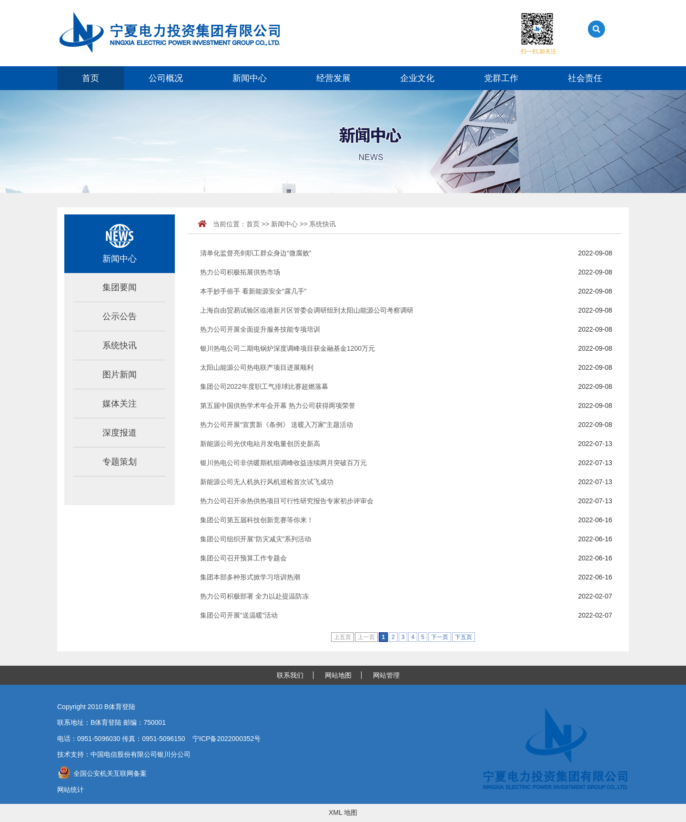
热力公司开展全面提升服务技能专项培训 (260, 329)
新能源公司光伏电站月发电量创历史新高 (260, 443)
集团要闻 (119, 287)
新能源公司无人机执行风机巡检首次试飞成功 (266, 482)
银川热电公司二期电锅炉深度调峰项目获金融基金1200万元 (287, 348)
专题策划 (119, 462)
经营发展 (333, 78)
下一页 (439, 637)
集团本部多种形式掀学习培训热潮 (250, 577)
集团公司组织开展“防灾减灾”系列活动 (255, 539)
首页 (90, 78)
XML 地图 (343, 812)
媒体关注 (119, 403)
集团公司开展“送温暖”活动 (239, 615)
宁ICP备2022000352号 (226, 738)
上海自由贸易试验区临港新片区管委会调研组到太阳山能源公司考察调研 (307, 310)
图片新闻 (119, 374)
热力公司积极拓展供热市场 (240, 272)
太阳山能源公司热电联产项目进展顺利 (256, 367)
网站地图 (338, 675)
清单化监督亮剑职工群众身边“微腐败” (255, 253)
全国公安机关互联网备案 (102, 773)
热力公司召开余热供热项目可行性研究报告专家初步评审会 (286, 501)
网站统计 (70, 789)
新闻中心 (249, 78)
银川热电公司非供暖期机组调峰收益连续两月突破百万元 (283, 463)
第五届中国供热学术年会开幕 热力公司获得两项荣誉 (277, 405)
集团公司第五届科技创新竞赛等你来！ (256, 520)
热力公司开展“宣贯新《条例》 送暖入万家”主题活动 (276, 424)
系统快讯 (119, 345)
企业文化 (417, 78)
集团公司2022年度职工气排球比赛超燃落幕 (264, 386)
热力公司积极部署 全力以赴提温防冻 (254, 596)
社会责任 (585, 78)
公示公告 (119, 316)
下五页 (463, 637)
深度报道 (119, 432)
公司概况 (166, 78)
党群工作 (501, 78)
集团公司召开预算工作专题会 (243, 558)
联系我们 (290, 675)
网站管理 (386, 675)
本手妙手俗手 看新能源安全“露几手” (253, 291)
